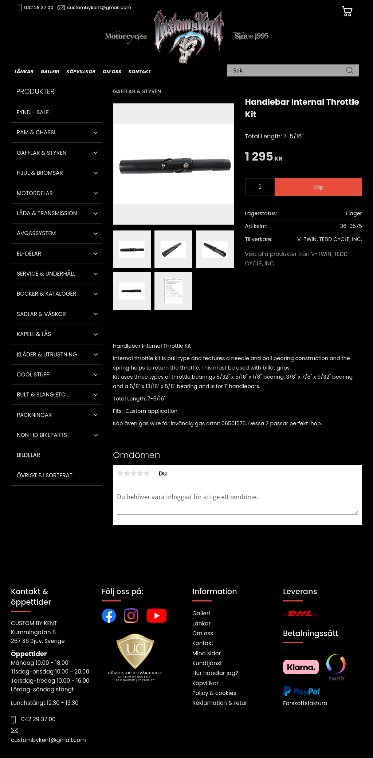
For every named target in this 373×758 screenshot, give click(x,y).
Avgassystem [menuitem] (36, 233)
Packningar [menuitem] (34, 415)
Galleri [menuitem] (50, 71)
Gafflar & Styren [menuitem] (41, 153)
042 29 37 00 (39, 7)
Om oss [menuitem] (112, 71)
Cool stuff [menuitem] (33, 374)
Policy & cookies (214, 693)
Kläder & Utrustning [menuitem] (47, 354)
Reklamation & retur (219, 703)
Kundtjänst (207, 663)
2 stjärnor (126, 473)
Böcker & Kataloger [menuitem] (46, 293)
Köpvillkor (205, 683)
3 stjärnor (133, 473)
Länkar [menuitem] (24, 71)
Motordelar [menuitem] (35, 193)
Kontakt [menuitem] (140, 71)
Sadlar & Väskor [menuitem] (41, 314)
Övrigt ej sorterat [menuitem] (44, 475)
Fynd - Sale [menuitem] (33, 112)
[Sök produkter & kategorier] (289, 71)
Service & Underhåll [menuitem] (46, 273)
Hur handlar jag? (215, 673)
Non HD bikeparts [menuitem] (42, 435)
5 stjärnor (146, 473)
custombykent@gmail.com (99, 7)
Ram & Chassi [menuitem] (36, 132)
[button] (95, 132)
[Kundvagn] (347, 11)
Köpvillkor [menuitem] (80, 71)
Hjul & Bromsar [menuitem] (40, 173)
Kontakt (202, 643)
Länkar (201, 623)
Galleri (201, 613)
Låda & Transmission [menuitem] (47, 213)
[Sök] (349, 71)
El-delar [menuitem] (29, 253)
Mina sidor (206, 653)
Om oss (202, 633)
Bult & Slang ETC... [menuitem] (43, 394)
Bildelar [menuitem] (28, 455)
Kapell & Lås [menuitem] (34, 334)
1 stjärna (120, 473)
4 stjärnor (140, 473)
